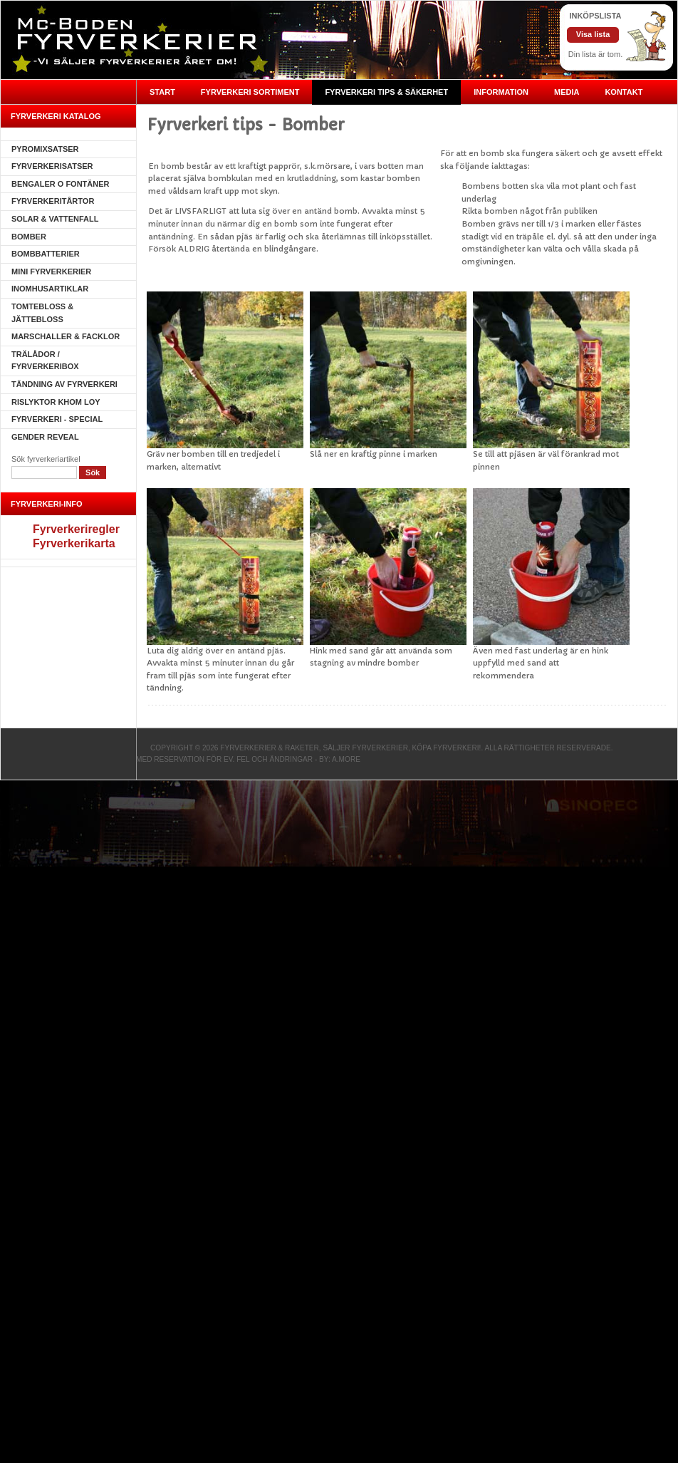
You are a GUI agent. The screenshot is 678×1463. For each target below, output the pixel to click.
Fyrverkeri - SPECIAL (57, 419)
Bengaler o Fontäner (60, 184)
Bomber (28, 236)
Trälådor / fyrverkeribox (45, 360)
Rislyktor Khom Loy (55, 402)
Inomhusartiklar (49, 288)
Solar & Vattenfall (54, 218)
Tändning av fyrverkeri (64, 384)
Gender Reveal (45, 437)
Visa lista (593, 34)
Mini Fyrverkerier (51, 271)
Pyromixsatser (45, 149)
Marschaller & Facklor (65, 336)
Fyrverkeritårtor (52, 201)
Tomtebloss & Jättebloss (42, 313)
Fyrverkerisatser (52, 166)
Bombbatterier (45, 253)
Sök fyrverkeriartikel (45, 459)
